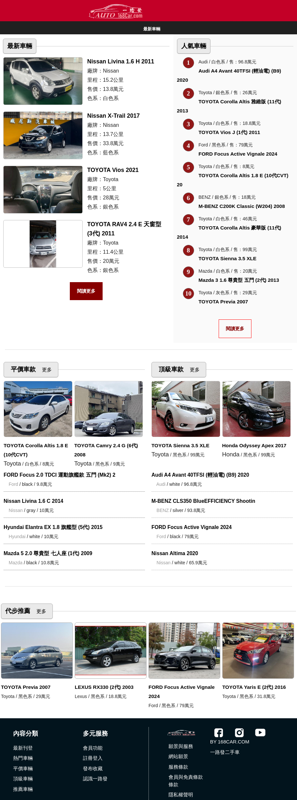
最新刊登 (23, 748)
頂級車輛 (23, 778)
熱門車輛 (23, 758)
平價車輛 (23, 768)
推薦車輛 (23, 789)
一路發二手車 (225, 752)
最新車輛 (151, 28)
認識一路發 (95, 778)
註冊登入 (93, 758)
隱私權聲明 (180, 794)
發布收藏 (93, 768)
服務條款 (178, 767)
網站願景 (178, 756)
